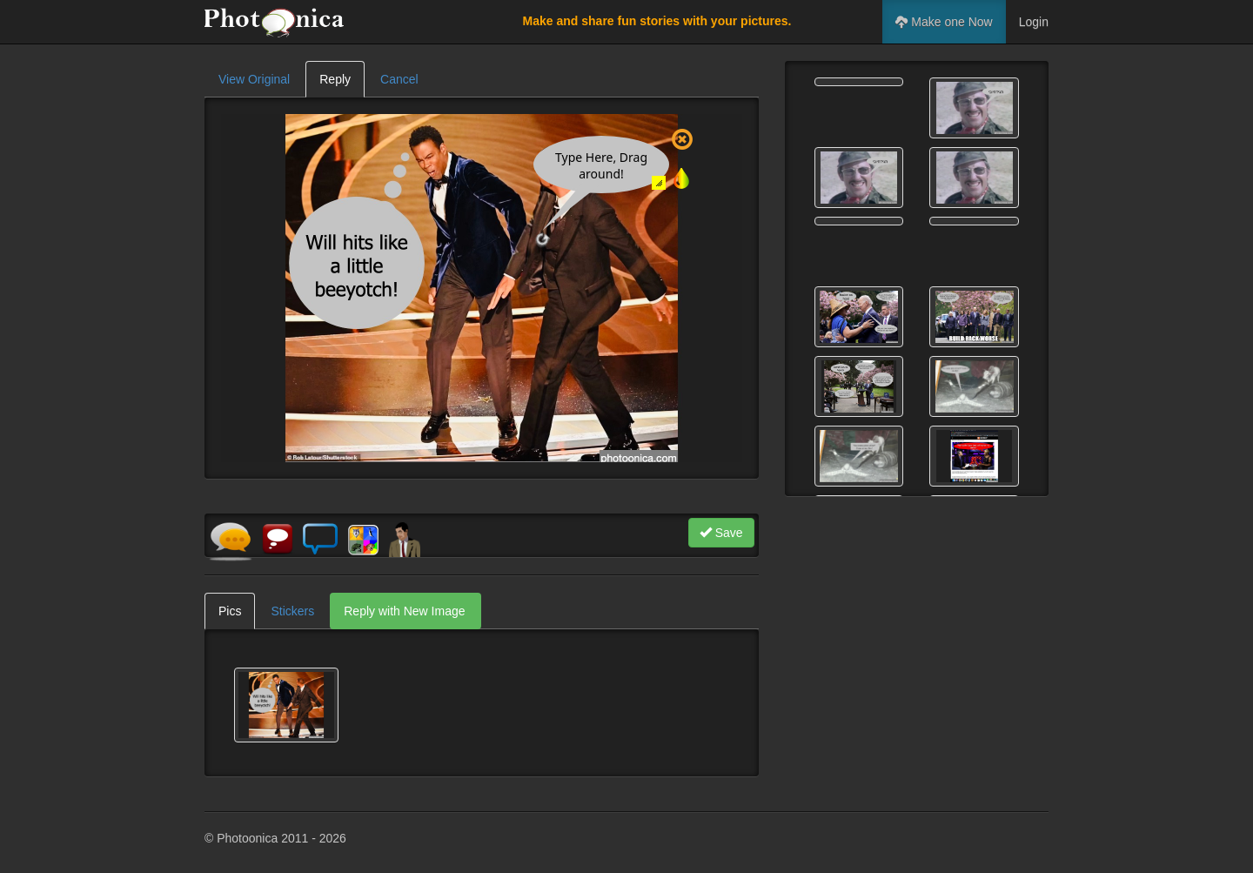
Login (1034, 22)
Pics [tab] (229, 611)
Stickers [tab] (292, 611)
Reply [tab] (335, 79)
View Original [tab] (254, 79)
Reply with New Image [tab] (404, 611)
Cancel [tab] (399, 79)
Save (721, 533)
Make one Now (943, 22)
